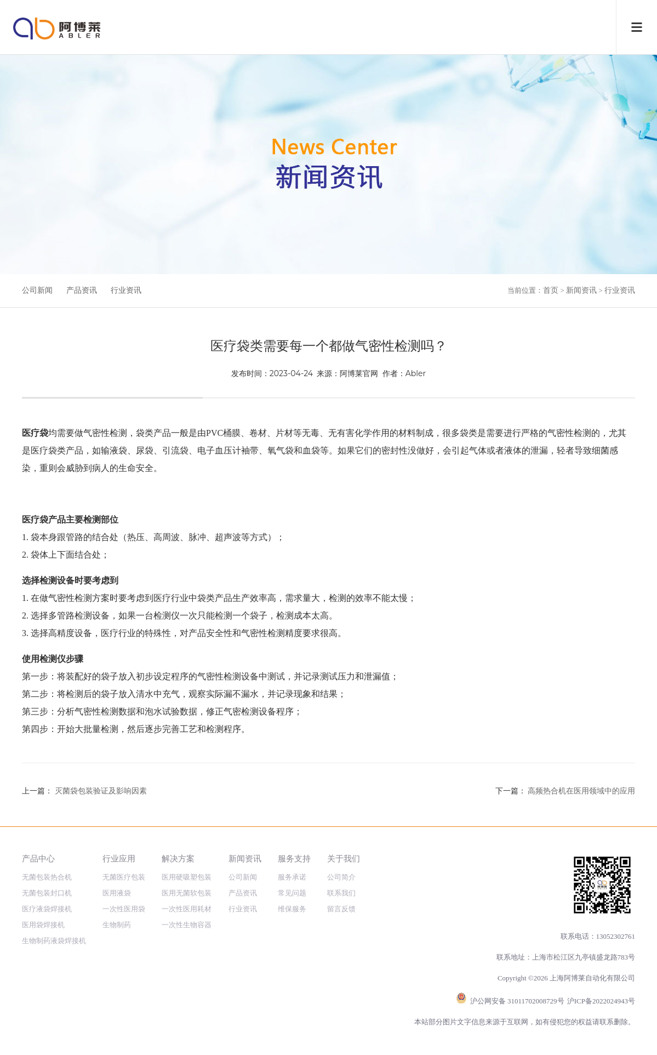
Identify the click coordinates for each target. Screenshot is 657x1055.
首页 (550, 290)
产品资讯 (81, 290)
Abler (415, 373)
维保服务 (292, 909)
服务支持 (294, 858)
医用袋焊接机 (43, 925)
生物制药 (116, 925)
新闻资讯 (581, 290)
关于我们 (343, 858)
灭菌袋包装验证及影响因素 (101, 791)
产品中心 (38, 858)
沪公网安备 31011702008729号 (517, 1001)
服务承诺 (292, 877)
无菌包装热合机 (47, 877)
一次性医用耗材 (187, 909)
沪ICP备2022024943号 (601, 1001)
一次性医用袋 (123, 909)
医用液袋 (116, 893)
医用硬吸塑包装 (187, 877)
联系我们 (341, 893)
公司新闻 (37, 290)
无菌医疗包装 (123, 877)
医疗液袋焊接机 (47, 909)
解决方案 (178, 858)
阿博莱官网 (359, 373)
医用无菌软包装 (187, 893)
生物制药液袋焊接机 (54, 941)
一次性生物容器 (187, 925)
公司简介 (341, 877)
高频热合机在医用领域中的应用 (581, 791)
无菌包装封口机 (47, 893)
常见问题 (292, 893)
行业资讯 (126, 290)
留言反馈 (341, 909)
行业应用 (118, 858)
